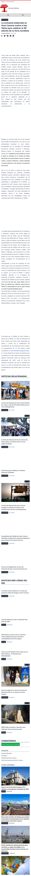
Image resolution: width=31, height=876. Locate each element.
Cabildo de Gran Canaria (8, 758)
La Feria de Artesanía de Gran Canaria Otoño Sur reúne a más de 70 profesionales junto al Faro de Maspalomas (15, 405)
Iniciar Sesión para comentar (10, 744)
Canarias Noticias (5, 33)
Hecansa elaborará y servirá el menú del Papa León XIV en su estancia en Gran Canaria (14, 692)
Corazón (4, 642)
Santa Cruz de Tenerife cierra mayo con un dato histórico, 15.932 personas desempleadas (14, 654)
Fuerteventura (5, 853)
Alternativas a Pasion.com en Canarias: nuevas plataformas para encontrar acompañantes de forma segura (13, 637)
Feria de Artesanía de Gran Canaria (12, 760)
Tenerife (4, 659)
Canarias (4, 624)
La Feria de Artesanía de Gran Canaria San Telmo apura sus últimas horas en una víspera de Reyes (14, 442)
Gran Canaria (5, 20)
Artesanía (4, 756)
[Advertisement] (15, 122)
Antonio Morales (6, 753)
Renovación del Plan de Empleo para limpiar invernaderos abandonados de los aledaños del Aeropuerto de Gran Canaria (15, 819)
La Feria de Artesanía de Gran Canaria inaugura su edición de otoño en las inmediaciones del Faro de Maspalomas (13, 507)
